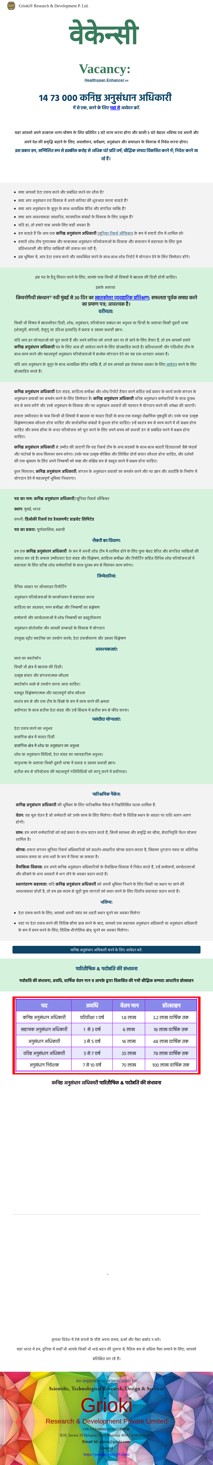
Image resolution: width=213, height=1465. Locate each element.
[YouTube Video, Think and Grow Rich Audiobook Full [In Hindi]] (106, 1155)
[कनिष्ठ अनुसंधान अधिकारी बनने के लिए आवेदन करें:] (107, 949)
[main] (106, 66)
